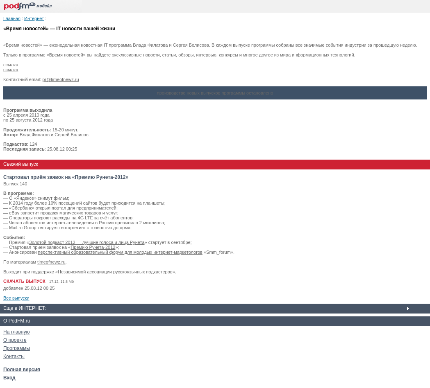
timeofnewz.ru (51, 261)
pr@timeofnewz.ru (60, 79)
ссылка (10, 64)
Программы (16, 348)
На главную (16, 332)
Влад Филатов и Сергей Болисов (54, 134)
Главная (11, 18)
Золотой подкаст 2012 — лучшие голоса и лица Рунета (86, 242)
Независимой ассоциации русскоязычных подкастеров (115, 271)
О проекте (15, 340)
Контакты (14, 356)
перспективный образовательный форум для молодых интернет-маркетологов (120, 252)
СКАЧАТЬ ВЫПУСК (24, 281)
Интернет (34, 18)
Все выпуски (16, 298)
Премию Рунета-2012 (93, 247)
